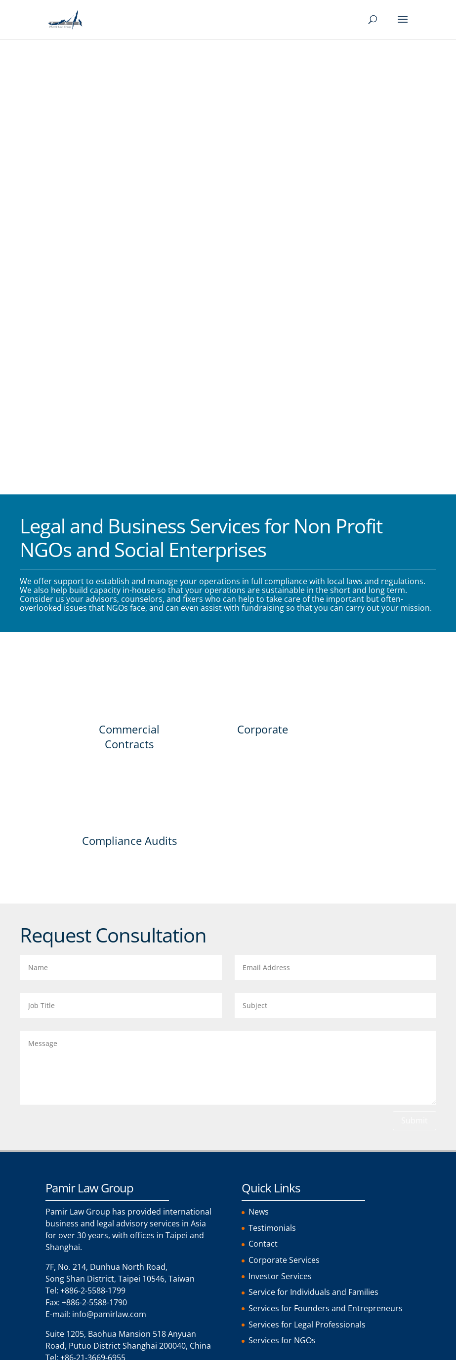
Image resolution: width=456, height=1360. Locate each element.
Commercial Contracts (129, 294)
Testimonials (272, 784)
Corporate (262, 286)
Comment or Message (91, 1094)
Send (75, 1256)
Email (59, 1053)
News (259, 768)
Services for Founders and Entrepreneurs (326, 863)
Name (60, 1013)
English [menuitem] (58, 1353)
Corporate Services (284, 815)
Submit (414, 677)
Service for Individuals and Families (313, 847)
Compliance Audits (129, 399)
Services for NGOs (282, 894)
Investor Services (280, 831)
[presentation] (120, 1229)
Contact (263, 800)
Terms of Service (98, 1179)
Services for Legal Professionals (307, 878)
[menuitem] (62, 1353)
